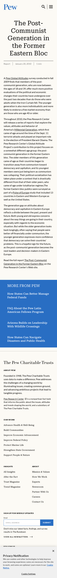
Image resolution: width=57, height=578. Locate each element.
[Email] (22, 522)
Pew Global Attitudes (17, 78)
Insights (8, 466)
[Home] (28, 362)
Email (6, 518)
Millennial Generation (25, 129)
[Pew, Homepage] (10, 7)
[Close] (53, 552)
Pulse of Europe (21, 192)
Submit (47, 522)
